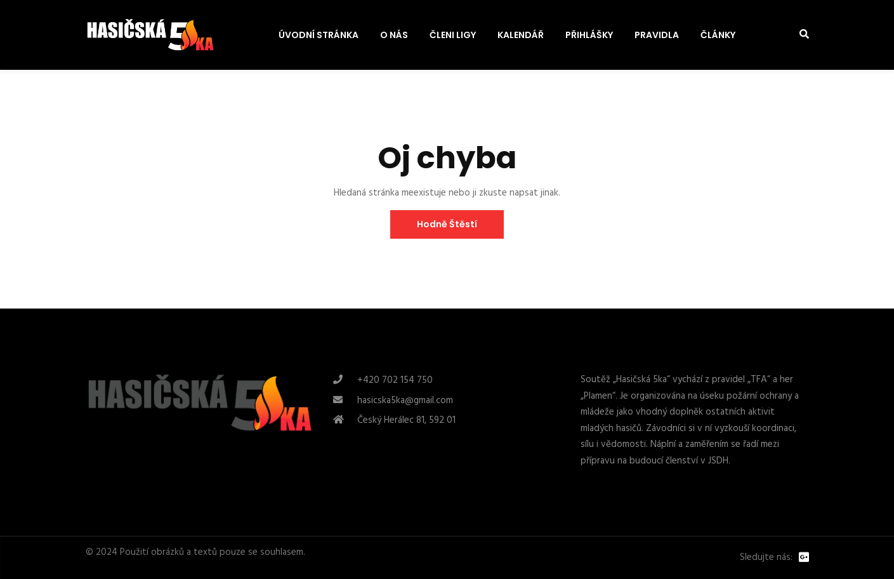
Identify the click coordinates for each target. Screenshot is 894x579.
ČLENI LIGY (453, 35)
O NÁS (394, 35)
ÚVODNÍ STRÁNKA (318, 35)
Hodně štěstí (447, 224)
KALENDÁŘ (520, 35)
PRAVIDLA (656, 35)
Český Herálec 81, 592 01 (406, 420)
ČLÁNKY (717, 35)
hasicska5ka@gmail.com (405, 400)
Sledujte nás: (766, 557)
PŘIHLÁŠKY (589, 35)
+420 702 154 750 (395, 380)
